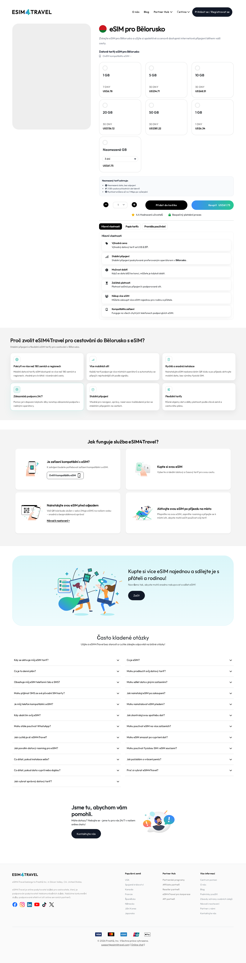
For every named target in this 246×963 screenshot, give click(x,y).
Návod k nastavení (209, 903)
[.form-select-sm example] (120, 204)
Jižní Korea (130, 908)
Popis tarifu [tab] (132, 226)
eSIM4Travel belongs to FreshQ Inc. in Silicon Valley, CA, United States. (47, 881)
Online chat (137, 944)
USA (127, 879)
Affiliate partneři (171, 884)
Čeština (183, 11)
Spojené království (134, 884)
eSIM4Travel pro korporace (176, 894)
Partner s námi (207, 908)
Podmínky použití (209, 894)
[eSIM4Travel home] (32, 12)
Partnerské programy (174, 879)
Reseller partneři (171, 889)
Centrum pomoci (208, 879)
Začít (136, 595)
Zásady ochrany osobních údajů (216, 899)
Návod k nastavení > (58, 520)
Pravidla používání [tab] (154, 226)
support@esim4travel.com (115, 944)
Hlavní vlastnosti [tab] (110, 226)
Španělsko (130, 899)
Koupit (219, 205)
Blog (146, 11)
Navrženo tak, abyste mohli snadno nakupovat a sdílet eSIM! (162, 584)
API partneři (169, 899)
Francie (129, 894)
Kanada (129, 889)
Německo (129, 903)
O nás (135, 11)
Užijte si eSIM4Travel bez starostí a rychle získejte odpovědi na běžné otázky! (123, 644)
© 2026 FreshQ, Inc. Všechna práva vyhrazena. (123, 940)
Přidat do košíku (166, 205)
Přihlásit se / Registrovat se (212, 11)
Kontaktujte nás (86, 834)
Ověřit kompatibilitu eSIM (65, 475)
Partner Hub (163, 11)
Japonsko (130, 913)
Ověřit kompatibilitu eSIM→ (117, 56)
